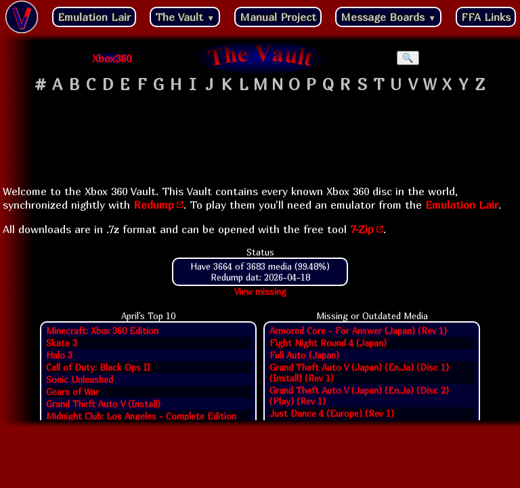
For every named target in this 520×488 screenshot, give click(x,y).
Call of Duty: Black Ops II (98, 367)
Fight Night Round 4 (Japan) (328, 343)
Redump (153, 204)
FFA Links (486, 17)
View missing (260, 291)
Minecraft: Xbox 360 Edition (102, 330)
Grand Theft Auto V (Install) (103, 404)
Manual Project (278, 17)
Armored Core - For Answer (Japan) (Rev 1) (358, 330)
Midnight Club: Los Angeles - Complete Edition (141, 416)
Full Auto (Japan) (304, 355)
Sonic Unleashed (79, 379)
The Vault (185, 17)
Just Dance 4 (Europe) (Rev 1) (331, 413)
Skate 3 (61, 343)
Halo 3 (59, 355)
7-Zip (362, 229)
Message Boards (388, 17)
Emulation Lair (94, 17)
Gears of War (72, 391)
